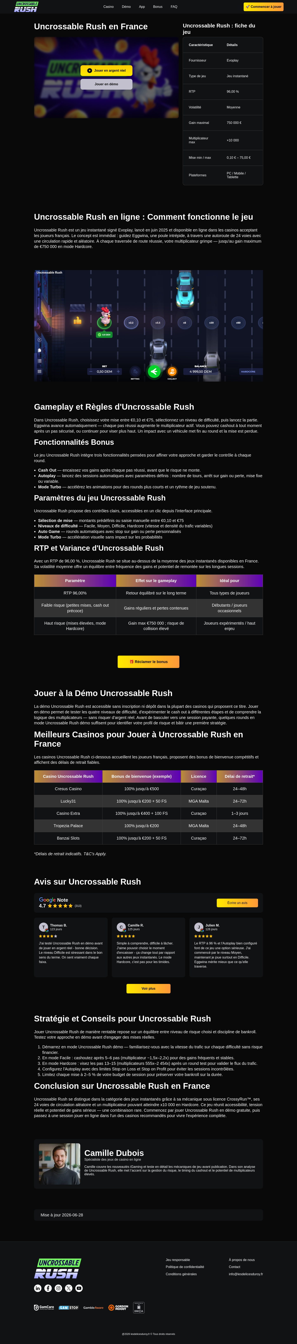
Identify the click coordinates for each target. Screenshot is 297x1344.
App (142, 6)
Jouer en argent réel (106, 70)
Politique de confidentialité (185, 1267)
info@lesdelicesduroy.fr (246, 1274)
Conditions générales (181, 1274)
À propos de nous (242, 1260)
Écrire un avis (237, 903)
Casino (108, 6)
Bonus (157, 6)
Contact (234, 1267)
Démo (126, 6)
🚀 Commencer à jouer (264, 6)
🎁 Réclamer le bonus (148, 662)
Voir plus (148, 988)
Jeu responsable (178, 1260)
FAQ (174, 6)
